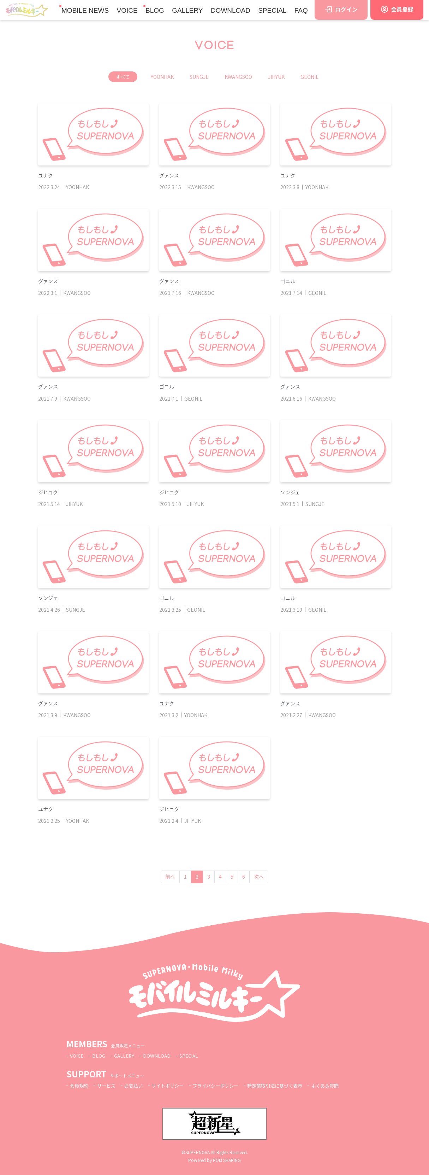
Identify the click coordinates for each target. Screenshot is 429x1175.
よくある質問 (340, 1085)
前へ (170, 876)
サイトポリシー (173, 1085)
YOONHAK (162, 76)
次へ (259, 876)
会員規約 (80, 1085)
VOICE (127, 10)
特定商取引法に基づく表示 (287, 1085)
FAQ (301, 10)
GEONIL (309, 76)
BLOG (154, 10)
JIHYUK (276, 76)
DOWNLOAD (230, 10)
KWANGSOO (238, 76)
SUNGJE (199, 76)
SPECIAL (272, 10)
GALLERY (187, 10)
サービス (108, 1085)
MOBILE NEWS (85, 10)
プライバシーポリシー (224, 1085)
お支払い (137, 1085)
